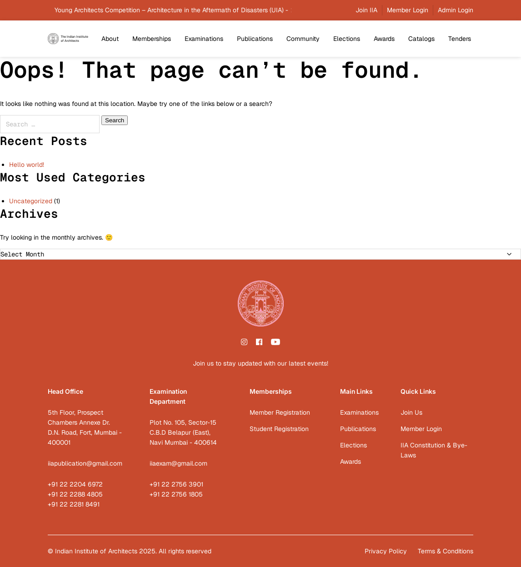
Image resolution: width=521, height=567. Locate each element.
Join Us (411, 412)
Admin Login (455, 10)
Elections (346, 39)
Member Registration (280, 412)
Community (303, 39)
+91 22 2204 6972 (75, 484)
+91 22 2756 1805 (176, 494)
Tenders (459, 39)
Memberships (151, 39)
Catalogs (421, 39)
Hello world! (26, 165)
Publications (255, 39)
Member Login (407, 10)
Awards (384, 39)
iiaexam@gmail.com (178, 463)
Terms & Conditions (445, 551)
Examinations (204, 39)
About (110, 39)
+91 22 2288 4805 (75, 494)
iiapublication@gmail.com (85, 463)
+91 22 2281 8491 (74, 504)
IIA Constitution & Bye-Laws (434, 450)
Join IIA (366, 10)
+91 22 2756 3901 (176, 484)
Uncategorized (30, 201)
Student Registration (279, 429)
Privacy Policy (386, 551)
